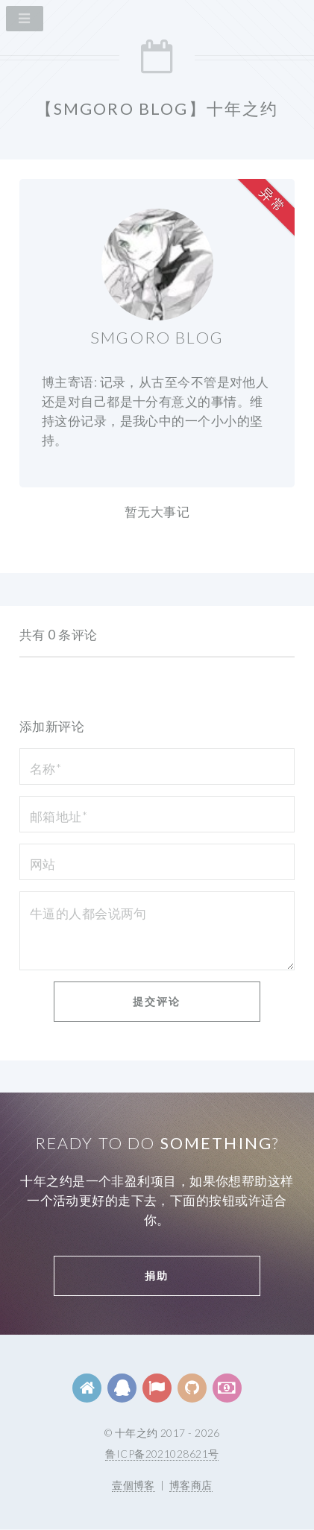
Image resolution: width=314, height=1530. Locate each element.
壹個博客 (133, 1485)
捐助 (157, 1275)
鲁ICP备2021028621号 (162, 1453)
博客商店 (191, 1485)
